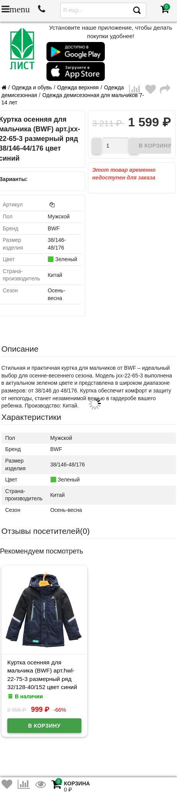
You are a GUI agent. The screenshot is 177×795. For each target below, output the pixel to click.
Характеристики (31, 417)
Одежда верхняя (78, 87)
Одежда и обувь (32, 87)
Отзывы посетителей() (46, 531)
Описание (20, 348)
